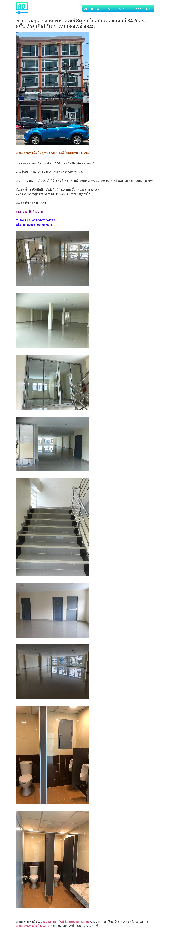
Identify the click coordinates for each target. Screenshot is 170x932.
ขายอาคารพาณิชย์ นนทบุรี (32, 926)
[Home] (85, 8)
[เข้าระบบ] (92, 8)
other (138, 9)
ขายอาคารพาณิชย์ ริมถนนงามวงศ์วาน (64, 921)
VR (121, 9)
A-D (148, 9)
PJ (129, 9)
